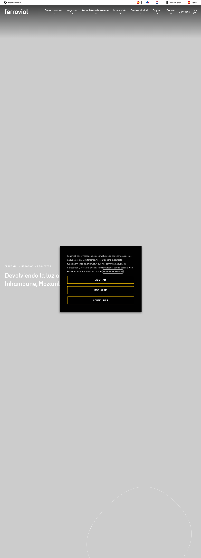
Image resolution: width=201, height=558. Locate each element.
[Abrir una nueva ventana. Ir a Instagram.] (33, 551)
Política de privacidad (124, 552)
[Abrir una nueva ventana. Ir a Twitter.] (15, 551)
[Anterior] (17, 500)
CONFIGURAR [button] (100, 300)
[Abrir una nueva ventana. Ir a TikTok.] (39, 551)
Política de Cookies (150, 552)
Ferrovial (11, 46)
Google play (180, 541)
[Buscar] (195, 11)
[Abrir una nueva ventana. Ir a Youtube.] (50, 551)
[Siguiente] (43, 500)
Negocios (27, 46)
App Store (163, 541)
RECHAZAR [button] (100, 290)
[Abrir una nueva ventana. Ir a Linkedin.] (21, 551)
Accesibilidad (84, 552)
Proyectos (44, 46)
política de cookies (113, 271)
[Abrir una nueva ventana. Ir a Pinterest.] (45, 551)
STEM (75, 540)
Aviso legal (102, 552)
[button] (53, 11)
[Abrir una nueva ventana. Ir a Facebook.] (27, 551)
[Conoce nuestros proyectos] (37, 459)
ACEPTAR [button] (100, 279)
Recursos (18, 540)
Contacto (44, 540)
